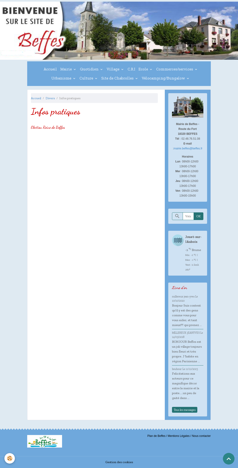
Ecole (144, 69)
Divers (50, 98)
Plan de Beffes (156, 436)
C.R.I (131, 69)
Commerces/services (175, 69)
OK (198, 216)
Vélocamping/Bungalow (164, 78)
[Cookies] (10, 458)
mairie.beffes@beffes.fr (188, 148)
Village (113, 69)
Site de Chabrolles (118, 78)
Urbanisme (61, 78)
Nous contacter (201, 436)
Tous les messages (184, 410)
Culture (86, 78)
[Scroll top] (229, 459)
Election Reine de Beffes (48, 127)
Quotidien (89, 69)
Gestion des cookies (119, 462)
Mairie (66, 69)
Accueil (50, 69)
